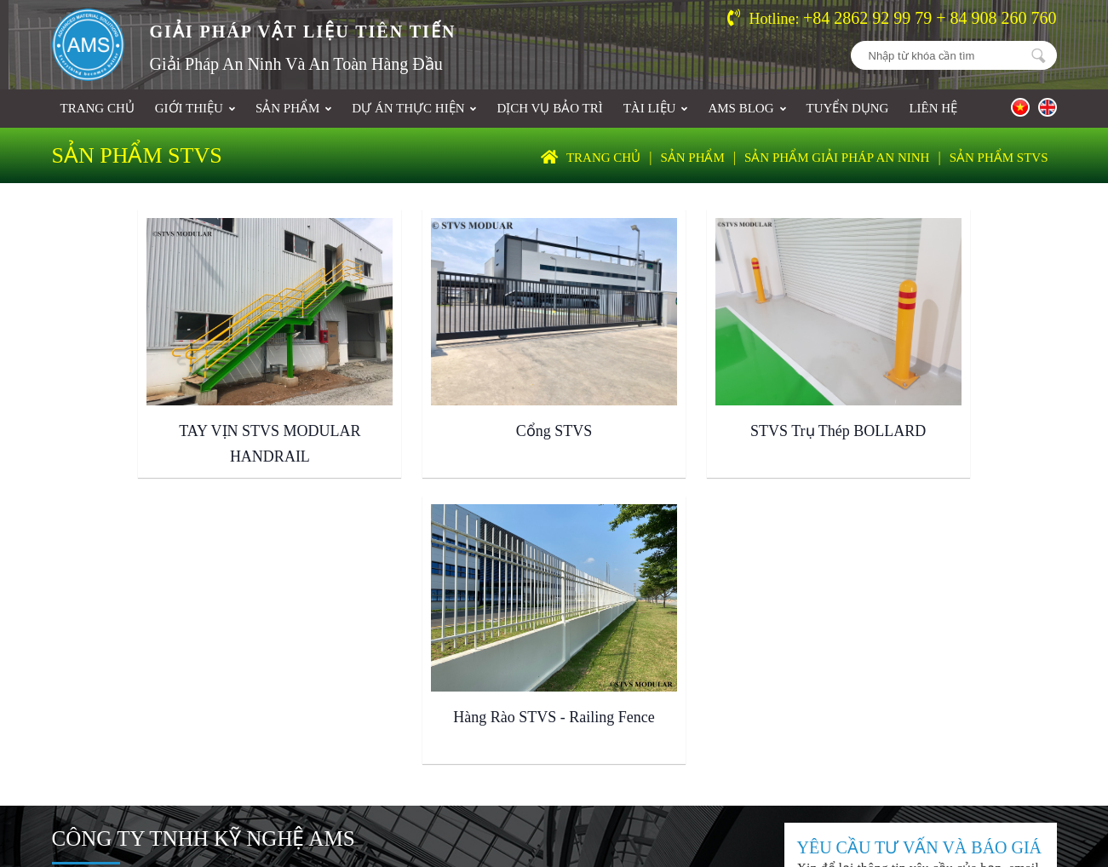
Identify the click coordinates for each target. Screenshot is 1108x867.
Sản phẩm (293, 108)
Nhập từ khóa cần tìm (1039, 55)
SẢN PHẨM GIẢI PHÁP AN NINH (836, 157)
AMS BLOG (746, 108)
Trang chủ (97, 108)
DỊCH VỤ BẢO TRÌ (549, 108)
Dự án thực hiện (414, 108)
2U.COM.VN (949, 777)
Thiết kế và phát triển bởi (823, 777)
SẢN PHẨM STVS (999, 157)
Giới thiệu (195, 108)
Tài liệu (655, 108)
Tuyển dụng (848, 108)
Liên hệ (933, 108)
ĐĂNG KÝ (965, 658)
